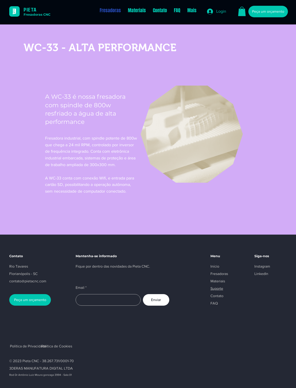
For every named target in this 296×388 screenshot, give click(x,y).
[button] (242, 11)
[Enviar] (156, 300)
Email (80, 288)
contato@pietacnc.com (27, 281)
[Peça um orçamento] (268, 11)
